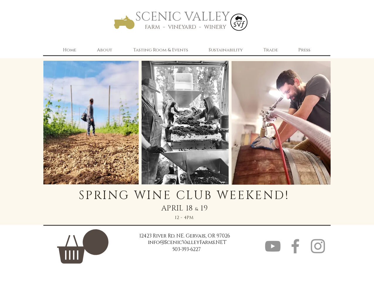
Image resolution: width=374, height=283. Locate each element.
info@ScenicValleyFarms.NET (187, 242)
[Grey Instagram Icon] (317, 246)
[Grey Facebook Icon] (295, 246)
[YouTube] (272, 246)
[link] (82, 246)
